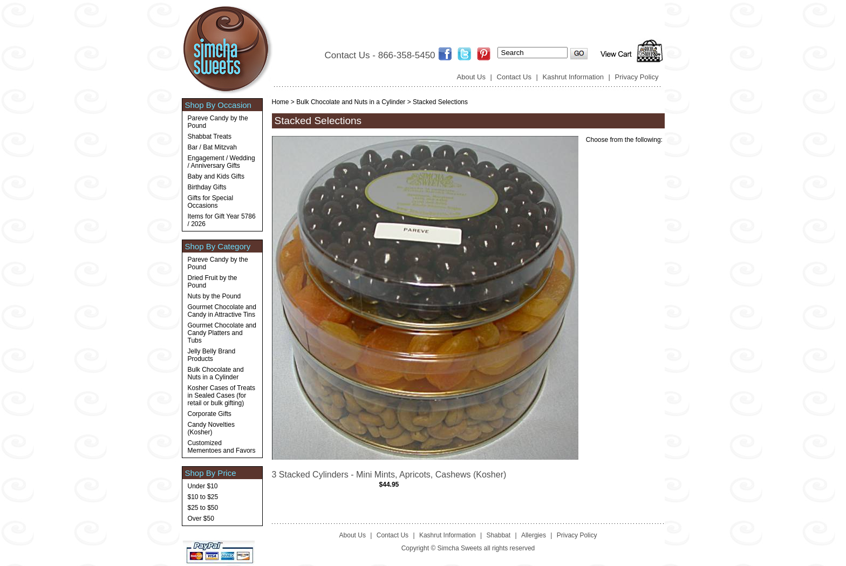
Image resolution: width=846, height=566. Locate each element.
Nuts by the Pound (214, 296)
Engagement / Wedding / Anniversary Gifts (221, 161)
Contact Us (514, 77)
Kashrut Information (573, 77)
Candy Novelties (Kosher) (211, 428)
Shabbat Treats (209, 136)
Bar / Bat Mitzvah (212, 147)
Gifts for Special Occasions (211, 201)
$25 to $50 (203, 508)
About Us (471, 77)
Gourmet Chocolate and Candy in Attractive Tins (222, 310)
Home (280, 102)
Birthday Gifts (207, 187)
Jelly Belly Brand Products (212, 355)
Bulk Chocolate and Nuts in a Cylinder (216, 373)
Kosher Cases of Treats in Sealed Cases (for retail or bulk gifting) (221, 395)
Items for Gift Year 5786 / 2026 (222, 220)
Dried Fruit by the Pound (212, 281)
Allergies (533, 535)
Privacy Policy (637, 77)
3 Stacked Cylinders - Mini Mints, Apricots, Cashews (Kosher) (389, 474)
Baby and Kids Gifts (216, 176)
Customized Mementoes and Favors (222, 446)
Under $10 (203, 486)
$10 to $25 (203, 497)
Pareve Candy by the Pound (218, 121)
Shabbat (498, 535)
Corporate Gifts (209, 414)
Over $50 (201, 518)
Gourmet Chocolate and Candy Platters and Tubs (222, 333)
